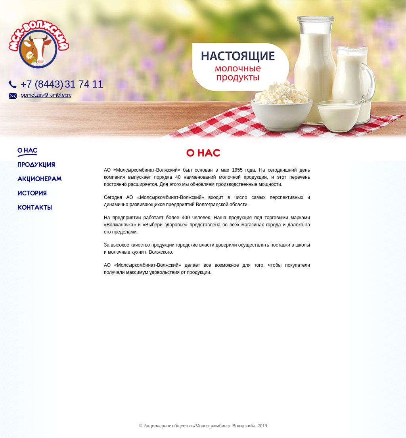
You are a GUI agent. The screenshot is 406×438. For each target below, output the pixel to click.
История (32, 193)
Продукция (36, 164)
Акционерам (39, 178)
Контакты (34, 207)
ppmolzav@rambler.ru (46, 95)
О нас (27, 150)
